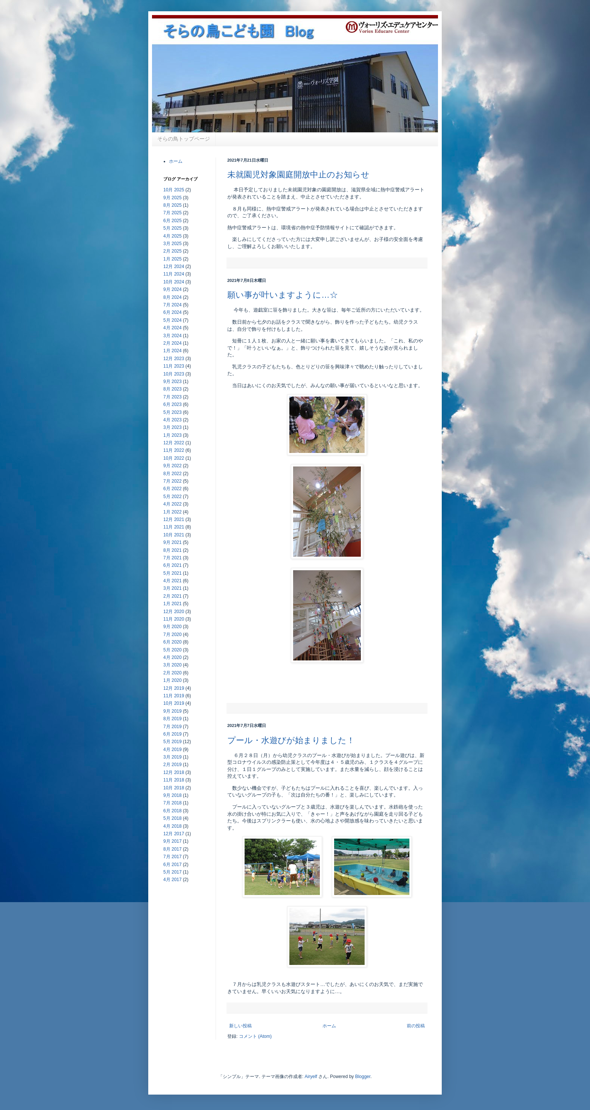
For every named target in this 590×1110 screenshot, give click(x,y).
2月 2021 (172, 596)
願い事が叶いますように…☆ (282, 295)
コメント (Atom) (255, 1036)
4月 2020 (172, 657)
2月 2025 (172, 251)
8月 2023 (172, 389)
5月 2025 (172, 228)
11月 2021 (173, 527)
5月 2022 (172, 496)
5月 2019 (172, 741)
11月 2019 (173, 695)
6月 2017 (172, 864)
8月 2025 (172, 205)
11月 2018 (173, 780)
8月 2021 (172, 550)
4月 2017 (172, 879)
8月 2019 (172, 718)
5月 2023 (172, 412)
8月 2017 (172, 849)
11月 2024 (173, 274)
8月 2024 (172, 297)
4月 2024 (172, 327)
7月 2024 (172, 304)
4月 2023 (172, 419)
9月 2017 (172, 841)
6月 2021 (172, 565)
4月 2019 (172, 749)
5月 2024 (172, 320)
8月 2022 (172, 473)
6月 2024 (172, 312)
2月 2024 (172, 343)
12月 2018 (173, 772)
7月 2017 (172, 856)
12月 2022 (173, 442)
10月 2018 (173, 787)
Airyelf (311, 1076)
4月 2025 (172, 236)
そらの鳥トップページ (183, 139)
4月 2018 (172, 826)
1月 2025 (172, 259)
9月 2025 (172, 197)
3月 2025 (172, 243)
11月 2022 (173, 450)
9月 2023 (172, 381)
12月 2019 (173, 688)
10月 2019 (173, 703)
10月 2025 (173, 189)
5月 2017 (172, 872)
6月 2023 (172, 404)
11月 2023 (173, 366)
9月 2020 (172, 626)
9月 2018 (172, 795)
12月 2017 (173, 833)
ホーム (329, 1025)
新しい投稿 (240, 1025)
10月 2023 (173, 374)
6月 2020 (172, 642)
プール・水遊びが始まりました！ (291, 740)
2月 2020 (172, 672)
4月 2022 (172, 504)
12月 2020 (173, 611)
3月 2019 (172, 757)
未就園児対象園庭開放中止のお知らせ (298, 174)
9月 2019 (172, 711)
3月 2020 (172, 665)
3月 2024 (172, 335)
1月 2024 (172, 350)
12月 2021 (173, 519)
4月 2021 (172, 580)
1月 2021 (172, 603)
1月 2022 (172, 512)
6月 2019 (172, 734)
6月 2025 (172, 220)
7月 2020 (172, 634)
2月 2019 (172, 764)
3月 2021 (172, 588)
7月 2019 (172, 726)
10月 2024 (173, 282)
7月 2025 (172, 212)
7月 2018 (172, 803)
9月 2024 (172, 289)
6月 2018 (172, 810)
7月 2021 (172, 557)
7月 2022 (172, 481)
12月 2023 (173, 358)
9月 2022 (172, 465)
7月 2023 (172, 397)
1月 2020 (172, 680)
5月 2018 (172, 818)
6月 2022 (172, 488)
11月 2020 (173, 619)
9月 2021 (172, 542)
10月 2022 (173, 458)
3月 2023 (172, 427)
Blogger (363, 1076)
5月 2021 (172, 573)
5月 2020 (172, 650)
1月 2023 (172, 435)
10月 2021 (173, 535)
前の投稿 (416, 1025)
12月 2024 (173, 266)
